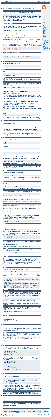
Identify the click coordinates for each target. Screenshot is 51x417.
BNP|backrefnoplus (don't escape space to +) (46, 12)
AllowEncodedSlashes (15, 39)
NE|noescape (44, 26)
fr (40, 7)
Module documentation (45, 40)
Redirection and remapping (46, 42)
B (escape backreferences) (8, 23)
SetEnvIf (17, 163)
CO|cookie (44, 16)
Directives (42, 1)
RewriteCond (8, 218)
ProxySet (8, 286)
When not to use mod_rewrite (46, 48)
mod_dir (33, 258)
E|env (43, 18)
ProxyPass (38, 275)
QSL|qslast (44, 32)
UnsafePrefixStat (45, 37)
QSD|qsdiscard (44, 31)
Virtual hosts (44, 44)
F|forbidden (44, 20)
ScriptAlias (20, 294)
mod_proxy (19, 268)
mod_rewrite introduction (46, 41)
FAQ (44, 1)
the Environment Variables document (19, 139)
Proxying (44, 45)
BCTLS (4, 61)
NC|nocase (44, 25)
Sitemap (49, 1)
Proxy (20, 285)
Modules (39, 1)
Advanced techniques (45, 47)
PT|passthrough (45, 29)
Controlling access (45, 43)
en (39, 7)
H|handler (44, 22)
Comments (44, 49)
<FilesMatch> (24, 385)
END (43, 19)
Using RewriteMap (45, 46)
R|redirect (44, 33)
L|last (43, 23)
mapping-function (20, 28)
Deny (4, 172)
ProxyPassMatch (15, 287)
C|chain (44, 15)
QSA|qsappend (44, 30)
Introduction (44, 10)
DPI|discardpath (45, 17)
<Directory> (22, 208)
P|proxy (44, 28)
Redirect (15, 294)
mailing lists (17, 412)
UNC (4, 401)
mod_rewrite (10, 205)
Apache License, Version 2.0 (9, 415)
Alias (13, 294)
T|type (43, 35)
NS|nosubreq (44, 27)
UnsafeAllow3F (44, 36)
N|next (43, 24)
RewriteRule (20, 8)
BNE (43, 14)
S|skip (43, 34)
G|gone (43, 21)
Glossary (47, 1)
